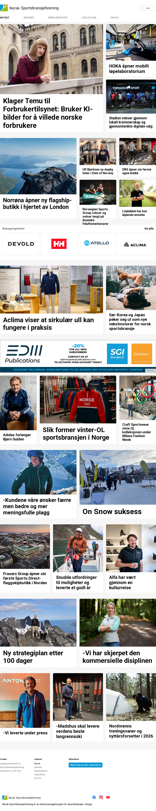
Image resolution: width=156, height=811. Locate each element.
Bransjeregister (57, 17)
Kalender (29, 17)
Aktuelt (4, 17)
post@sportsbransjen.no (10, 764)
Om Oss (114, 17)
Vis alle (149, 228)
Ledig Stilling (89, 17)
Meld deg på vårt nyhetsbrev (85, 765)
